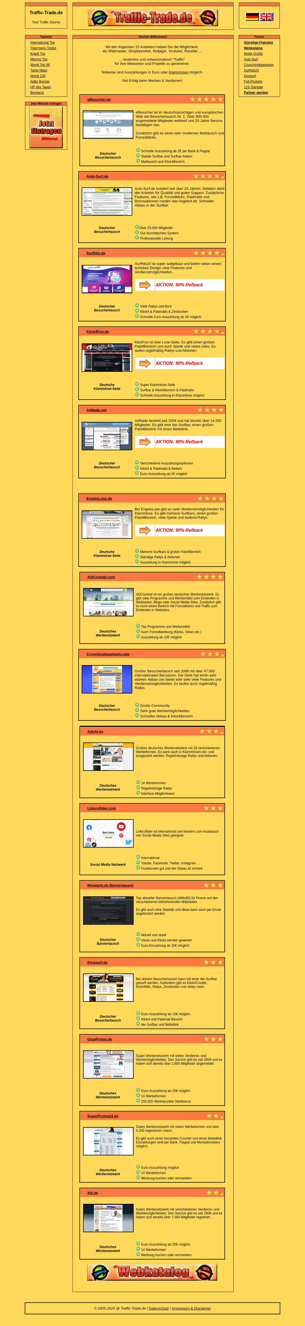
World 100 (37, 76)
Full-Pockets (253, 81)
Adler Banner (40, 81)
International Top (42, 43)
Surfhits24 (251, 70)
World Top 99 (40, 65)
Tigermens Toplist (43, 48)
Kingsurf (250, 76)
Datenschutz (159, 1308)
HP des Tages (40, 87)
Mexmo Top (39, 59)
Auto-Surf (251, 59)
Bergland (37, 93)
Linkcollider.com (102, 808)
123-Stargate (253, 87)
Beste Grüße (253, 54)
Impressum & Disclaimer (191, 1308)
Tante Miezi (38, 70)
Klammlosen (179, 72)
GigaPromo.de (100, 1039)
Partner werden (256, 93)
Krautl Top (37, 54)
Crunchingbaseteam (259, 65)
